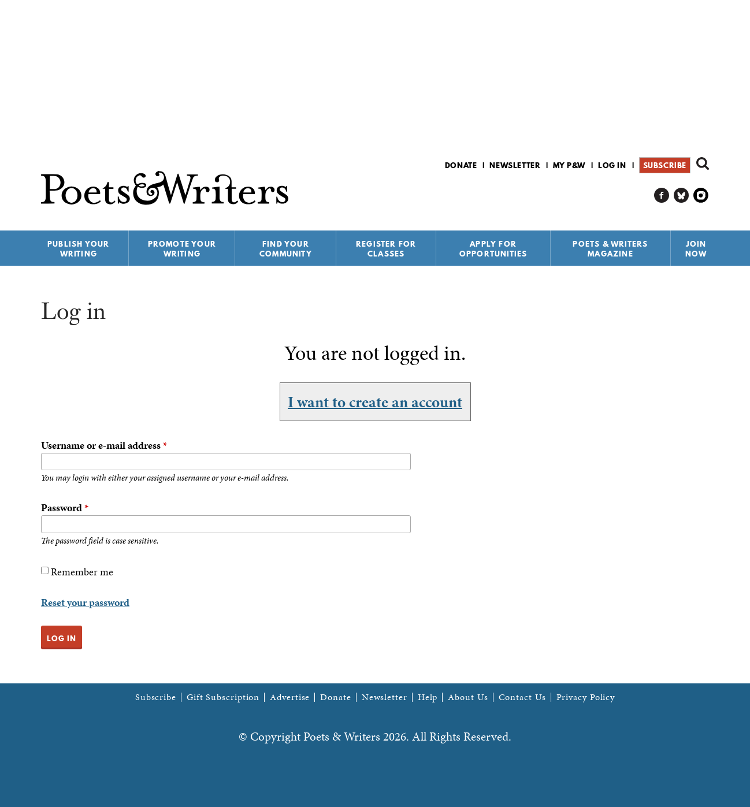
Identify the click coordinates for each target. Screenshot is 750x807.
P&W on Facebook (662, 195)
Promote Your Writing (182, 249)
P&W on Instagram (701, 195)
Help (428, 697)
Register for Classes (386, 249)
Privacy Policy (585, 697)
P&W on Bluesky (681, 195)
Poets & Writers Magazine (610, 249)
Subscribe (664, 165)
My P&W (569, 165)
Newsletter (514, 165)
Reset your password (85, 602)
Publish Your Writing (78, 249)
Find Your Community (285, 249)
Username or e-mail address (104, 445)
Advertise (290, 697)
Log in (612, 165)
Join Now (696, 249)
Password (64, 507)
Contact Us (522, 697)
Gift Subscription (223, 697)
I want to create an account (375, 401)
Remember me (82, 571)
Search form (702, 163)
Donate (461, 165)
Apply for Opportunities (493, 249)
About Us (468, 697)
